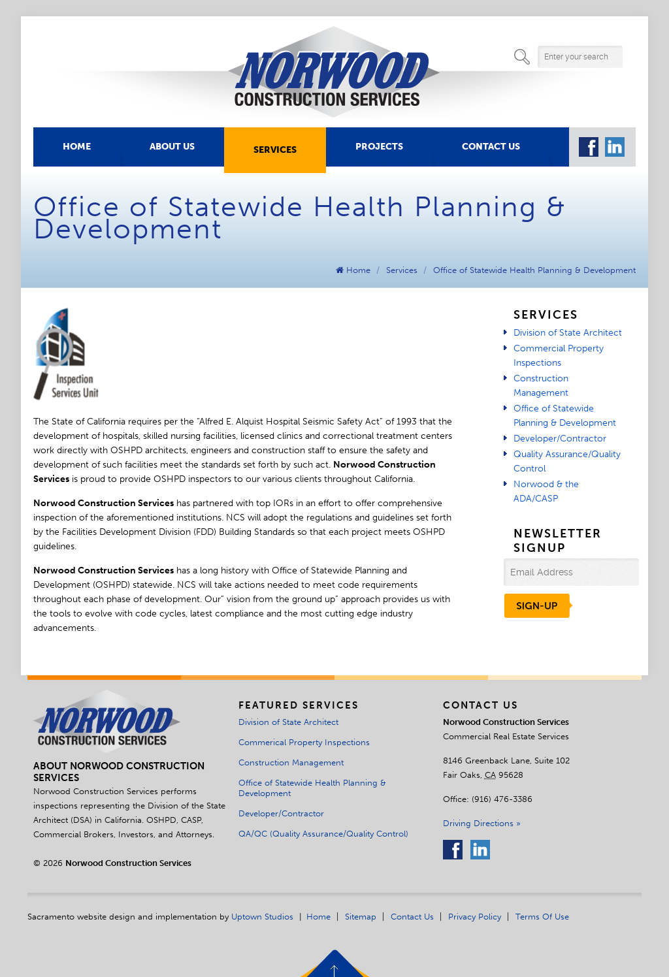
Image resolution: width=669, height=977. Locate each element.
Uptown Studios (262, 916)
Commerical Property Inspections (304, 742)
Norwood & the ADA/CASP (546, 491)
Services (275, 149)
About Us (172, 146)
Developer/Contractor (560, 438)
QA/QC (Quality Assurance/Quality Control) (323, 833)
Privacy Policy (474, 916)
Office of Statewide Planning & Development (565, 415)
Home (77, 146)
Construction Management (541, 385)
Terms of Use (542, 916)
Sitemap (360, 916)
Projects (379, 146)
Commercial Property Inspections (559, 355)
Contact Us (491, 146)
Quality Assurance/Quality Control (567, 461)
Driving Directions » (482, 823)
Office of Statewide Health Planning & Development (534, 270)
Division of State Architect (568, 332)
